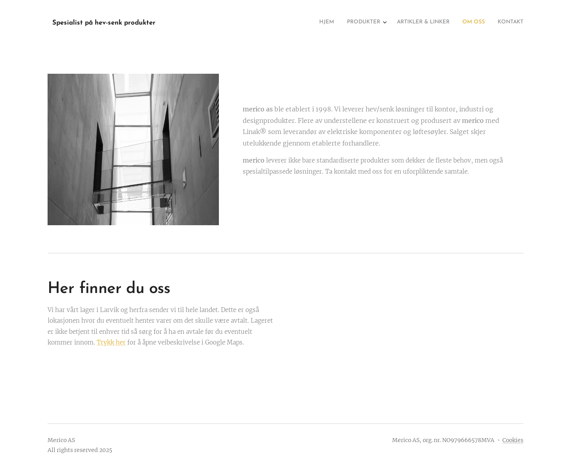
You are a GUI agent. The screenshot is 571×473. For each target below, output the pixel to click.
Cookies (512, 440)
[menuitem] (471, 23)
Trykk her (111, 342)
